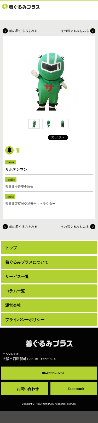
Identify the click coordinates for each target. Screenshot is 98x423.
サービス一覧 (17, 276)
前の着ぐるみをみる (23, 31)
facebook (76, 389)
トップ (11, 247)
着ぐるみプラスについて (26, 262)
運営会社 (13, 305)
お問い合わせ (28, 389)
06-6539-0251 (53, 373)
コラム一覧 (15, 291)
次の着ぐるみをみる (75, 31)
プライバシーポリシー (24, 319)
